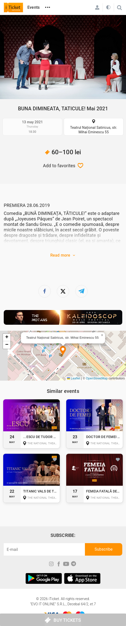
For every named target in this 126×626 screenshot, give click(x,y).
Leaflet (73, 378)
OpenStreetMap (97, 378)
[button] (63, 351)
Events (33, 7)
